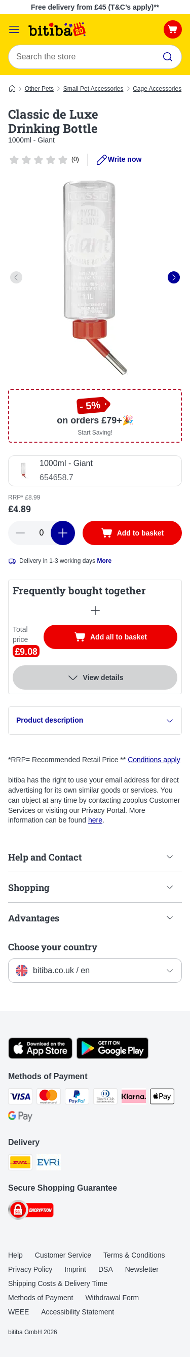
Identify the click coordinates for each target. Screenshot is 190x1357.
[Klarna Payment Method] (134, 1098)
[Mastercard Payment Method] (48, 1098)
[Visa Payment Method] (20, 1098)
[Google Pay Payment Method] (20, 1118)
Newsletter (142, 1269)
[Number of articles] (41, 533)
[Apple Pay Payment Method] (162, 1098)
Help (15, 1255)
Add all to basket (120, 638)
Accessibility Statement (77, 1312)
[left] (16, 277)
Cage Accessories (157, 88)
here (95, 820)
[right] (174, 277)
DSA (105, 1269)
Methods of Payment (40, 1298)
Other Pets (39, 88)
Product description (95, 720)
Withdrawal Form (112, 1298)
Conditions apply (154, 760)
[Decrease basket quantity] (20, 533)
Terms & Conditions (134, 1255)
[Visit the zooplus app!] (40, 1056)
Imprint (75, 1269)
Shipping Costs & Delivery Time (57, 1283)
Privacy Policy (30, 1269)
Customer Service (63, 1255)
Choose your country (52, 946)
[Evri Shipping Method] (48, 1163)
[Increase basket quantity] (63, 533)
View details (95, 677)
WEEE (18, 1312)
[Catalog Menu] (14, 29)
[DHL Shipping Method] (20, 1163)
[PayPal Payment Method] (77, 1098)
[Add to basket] (132, 533)
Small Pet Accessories (93, 88)
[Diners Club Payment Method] (105, 1098)
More (104, 560)
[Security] (31, 1211)
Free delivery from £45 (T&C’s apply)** (95, 7)
